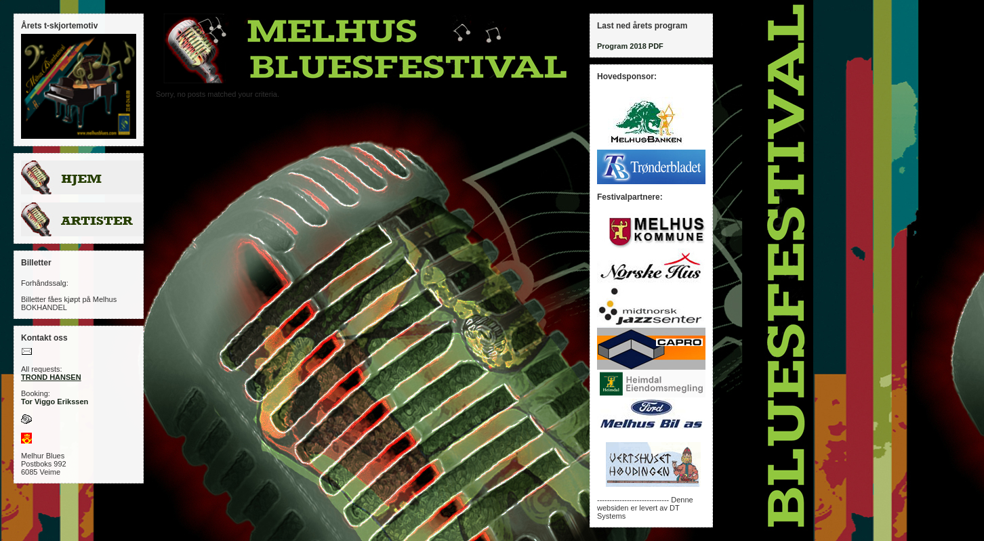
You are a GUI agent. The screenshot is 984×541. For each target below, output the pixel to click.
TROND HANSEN (51, 377)
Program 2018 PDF (630, 46)
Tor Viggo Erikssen (54, 401)
